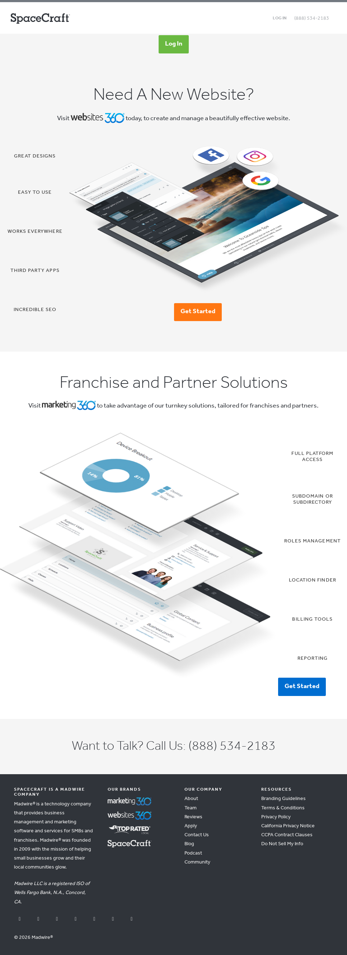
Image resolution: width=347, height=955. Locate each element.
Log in (280, 18)
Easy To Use (35, 192)
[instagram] (75, 920)
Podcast (193, 853)
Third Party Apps (35, 271)
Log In (173, 44)
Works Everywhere (35, 231)
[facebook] (19, 920)
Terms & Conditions (283, 808)
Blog (189, 844)
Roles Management (312, 541)
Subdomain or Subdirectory (312, 499)
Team (190, 808)
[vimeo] (131, 920)
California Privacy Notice (288, 826)
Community (197, 862)
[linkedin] (94, 920)
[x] (57, 920)
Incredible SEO (35, 310)
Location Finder (312, 580)
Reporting (312, 658)
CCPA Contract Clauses (287, 835)
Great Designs (35, 156)
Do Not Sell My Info (282, 844)
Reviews (193, 817)
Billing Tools (312, 619)
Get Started (197, 311)
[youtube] (38, 920)
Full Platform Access (312, 457)
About (191, 799)
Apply (190, 826)
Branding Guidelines (283, 799)
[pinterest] (113, 920)
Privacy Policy (276, 817)
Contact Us (196, 835)
